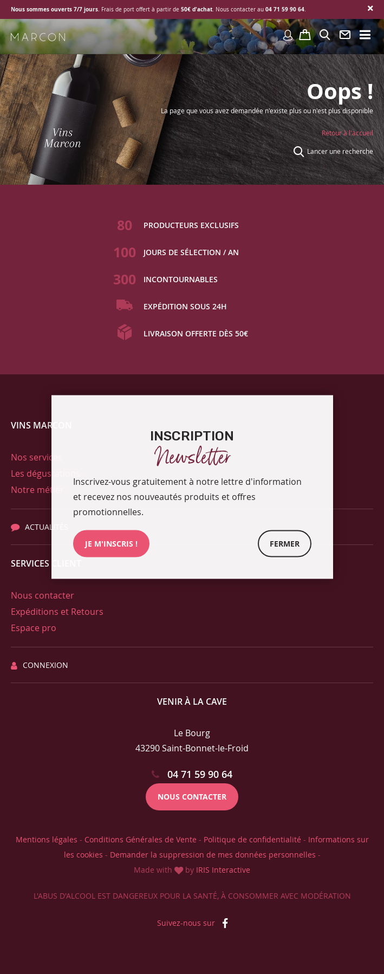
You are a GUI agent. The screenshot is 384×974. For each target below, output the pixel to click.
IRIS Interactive (223, 870)
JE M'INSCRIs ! (111, 543)
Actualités (39, 527)
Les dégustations (45, 473)
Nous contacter (42, 595)
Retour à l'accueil (347, 132)
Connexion (39, 665)
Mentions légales (46, 839)
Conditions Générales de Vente (140, 839)
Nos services (36, 457)
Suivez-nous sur (192, 923)
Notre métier (37, 490)
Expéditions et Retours (57, 612)
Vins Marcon (41, 425)
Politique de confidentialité (252, 839)
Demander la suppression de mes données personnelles (213, 854)
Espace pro (33, 628)
